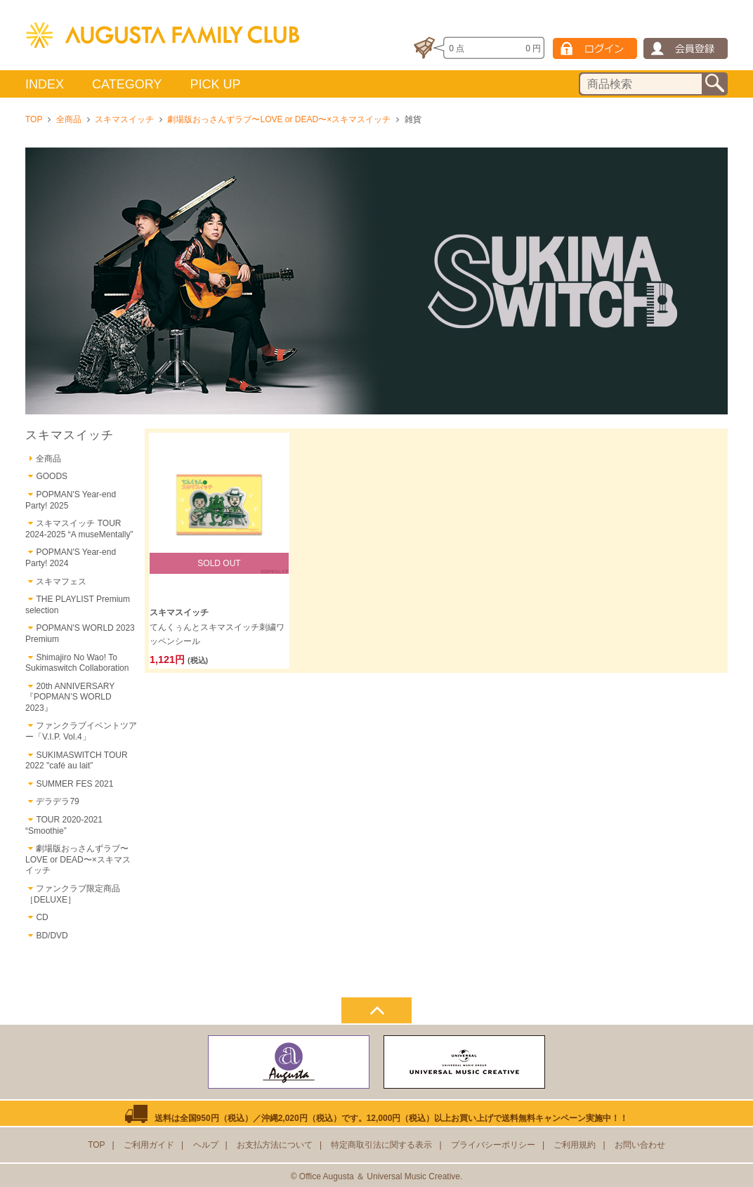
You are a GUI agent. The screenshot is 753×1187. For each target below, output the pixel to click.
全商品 (68, 119)
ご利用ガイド (149, 1145)
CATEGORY (127, 84)
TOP (33, 119)
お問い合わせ (640, 1145)
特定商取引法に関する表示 (381, 1145)
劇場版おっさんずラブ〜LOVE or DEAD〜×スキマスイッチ (279, 119)
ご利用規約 (575, 1145)
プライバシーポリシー (493, 1145)
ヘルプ (205, 1145)
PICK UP (215, 84)
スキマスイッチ (124, 119)
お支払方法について (275, 1145)
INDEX (44, 84)
